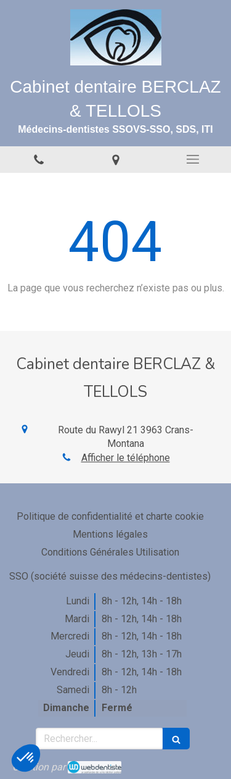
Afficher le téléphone (125, 458)
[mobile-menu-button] (192, 159)
